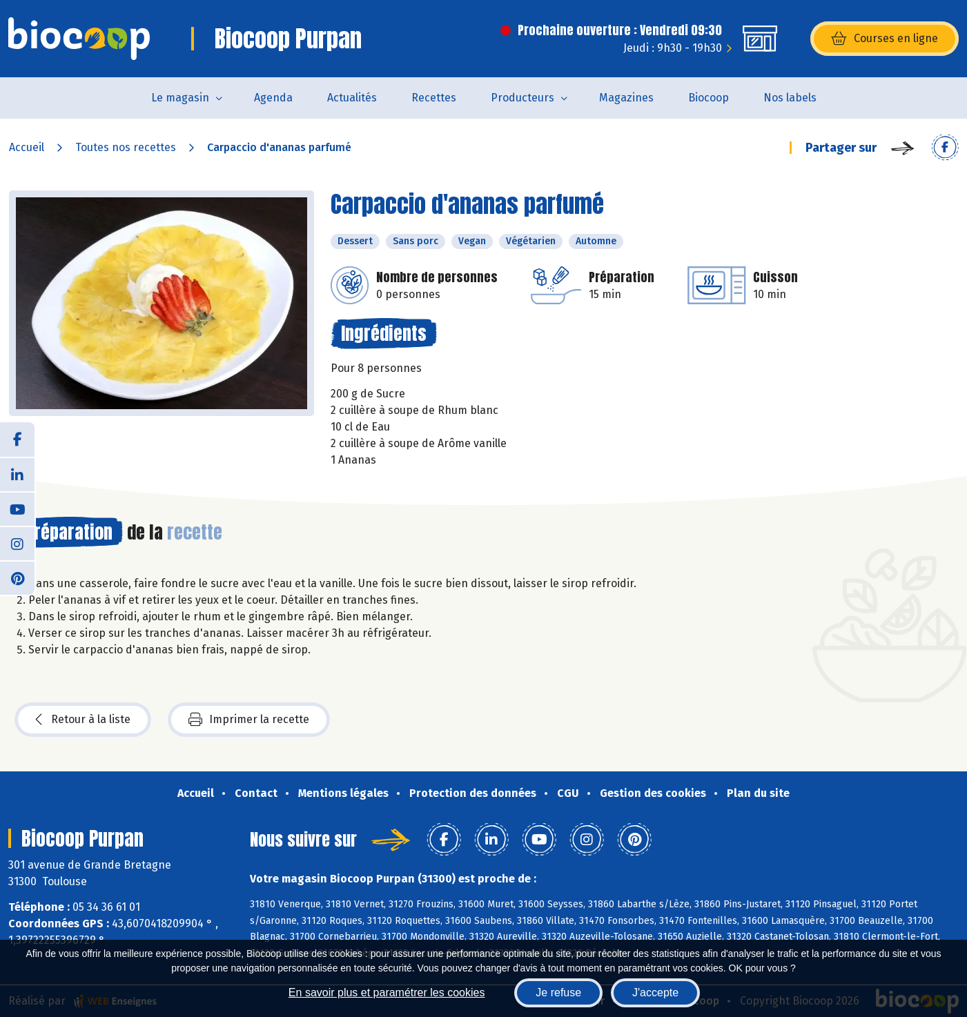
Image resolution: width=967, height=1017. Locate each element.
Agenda (273, 97)
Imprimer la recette (248, 720)
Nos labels (790, 97)
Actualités (352, 97)
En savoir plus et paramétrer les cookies (387, 992)
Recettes (433, 97)
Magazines (626, 97)
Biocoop (708, 97)
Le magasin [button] (180, 97)
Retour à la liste (82, 720)
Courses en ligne (884, 39)
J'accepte (655, 992)
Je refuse (558, 992)
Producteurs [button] (522, 97)
